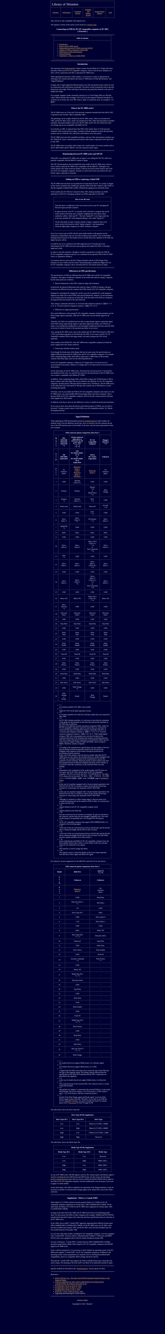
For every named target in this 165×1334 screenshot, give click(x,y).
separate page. (92, 25)
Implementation (70, 68)
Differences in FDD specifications (70, 52)
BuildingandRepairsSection (88, 12)
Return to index (82, 1300)
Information (67, 12)
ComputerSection (77, 12)
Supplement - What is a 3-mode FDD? (72, 56)
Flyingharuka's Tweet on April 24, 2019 (68, 1286)
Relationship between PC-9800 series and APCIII (76, 48)
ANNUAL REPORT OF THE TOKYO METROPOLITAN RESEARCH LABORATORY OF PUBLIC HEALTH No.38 (79, 1283)
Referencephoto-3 (92, 471)
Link (110, 12)
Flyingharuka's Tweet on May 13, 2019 (68, 1288)
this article (72, 1103)
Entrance (56, 12)
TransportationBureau (100, 12)
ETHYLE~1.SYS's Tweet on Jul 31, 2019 (69, 1291)
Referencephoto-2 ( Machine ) (77, 474)
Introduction (63, 44)
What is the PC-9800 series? (68, 46)
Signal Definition (65, 54)
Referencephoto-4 (77, 890)
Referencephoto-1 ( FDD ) (77, 469)
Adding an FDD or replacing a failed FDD (73, 50)
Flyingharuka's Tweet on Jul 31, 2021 (67, 1289)
